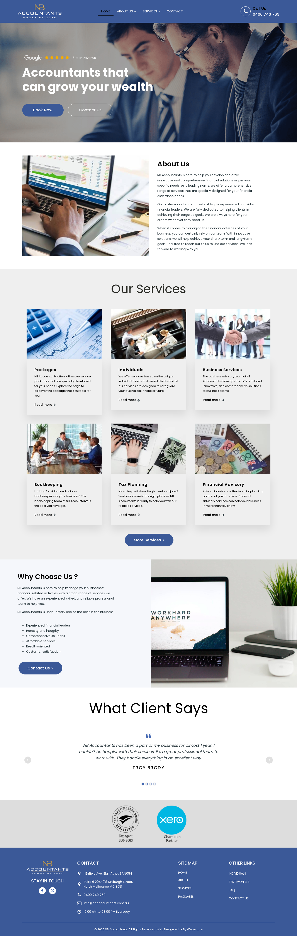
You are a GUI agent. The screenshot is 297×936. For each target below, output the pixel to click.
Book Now (43, 110)
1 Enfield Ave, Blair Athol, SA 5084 (108, 873)
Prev (27, 760)
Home (105, 11)
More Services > (149, 540)
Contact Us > (40, 668)
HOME (182, 872)
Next (269, 760)
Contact (175, 11)
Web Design (165, 929)
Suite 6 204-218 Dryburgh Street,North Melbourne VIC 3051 (108, 884)
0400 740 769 (266, 14)
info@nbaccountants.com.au (106, 903)
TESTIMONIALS (239, 882)
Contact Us (90, 110)
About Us (125, 11)
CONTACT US (239, 898)
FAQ (232, 890)
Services (150, 11)
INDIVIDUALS (237, 873)
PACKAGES (186, 896)
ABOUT (183, 880)
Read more (43, 404)
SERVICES (185, 888)
